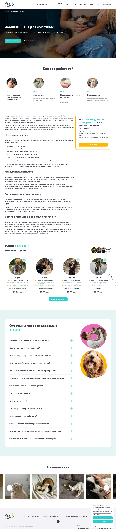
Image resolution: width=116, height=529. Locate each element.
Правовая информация (71, 517)
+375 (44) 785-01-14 (33, 4)
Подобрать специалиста (58, 299)
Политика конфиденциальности (52, 517)
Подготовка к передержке (31, 517)
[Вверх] (58, 522)
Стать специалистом (33, 40)
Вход (96, 4)
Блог (75, 4)
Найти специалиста (14, 40)
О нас (68, 4)
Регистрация (107, 4)
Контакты (84, 517)
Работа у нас (85, 4)
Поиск (60, 4)
